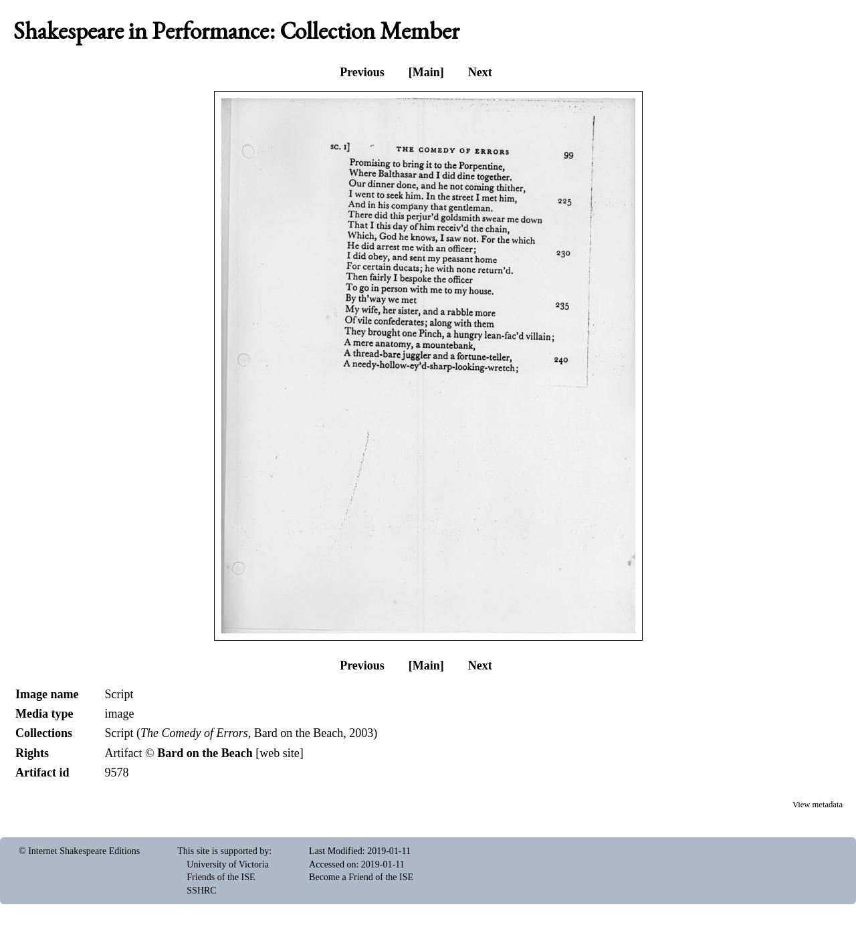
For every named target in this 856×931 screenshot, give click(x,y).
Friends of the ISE (221, 877)
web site (279, 753)
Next (480, 72)
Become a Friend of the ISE (361, 877)
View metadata (817, 804)
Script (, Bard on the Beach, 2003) (240, 733)
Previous (362, 72)
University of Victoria (228, 864)
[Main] (426, 72)
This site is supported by (223, 851)
